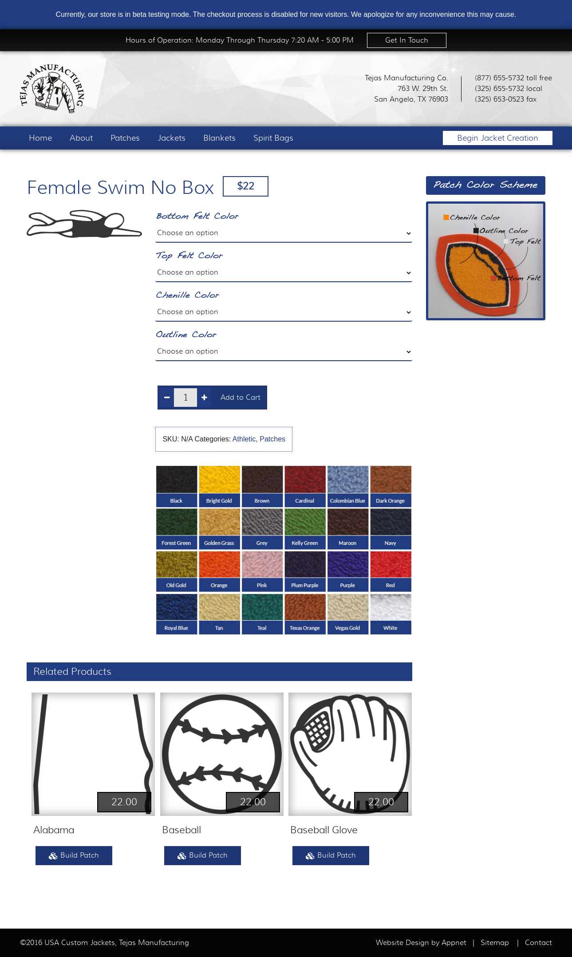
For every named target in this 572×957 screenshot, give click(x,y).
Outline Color (185, 335)
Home (40, 138)
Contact (538, 942)
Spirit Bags (273, 138)
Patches (125, 138)
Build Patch (74, 856)
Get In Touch (406, 40)
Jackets (171, 138)
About (81, 138)
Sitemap (495, 942)
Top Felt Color (188, 256)
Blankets (219, 138)
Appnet (455, 942)
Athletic (244, 439)
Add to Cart (240, 397)
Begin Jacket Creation (497, 138)
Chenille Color (187, 296)
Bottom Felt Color (196, 217)
